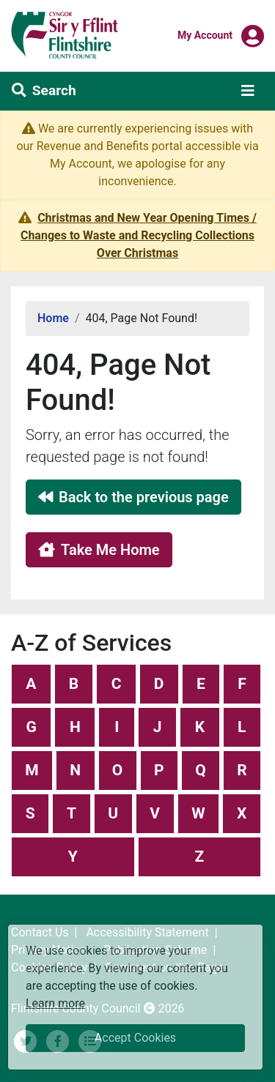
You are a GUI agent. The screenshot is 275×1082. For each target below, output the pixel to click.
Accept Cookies (135, 1038)
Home (53, 318)
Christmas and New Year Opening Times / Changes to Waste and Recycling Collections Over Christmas (139, 235)
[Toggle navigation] (247, 91)
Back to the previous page (133, 497)
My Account (204, 34)
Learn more (55, 1002)
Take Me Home (99, 550)
